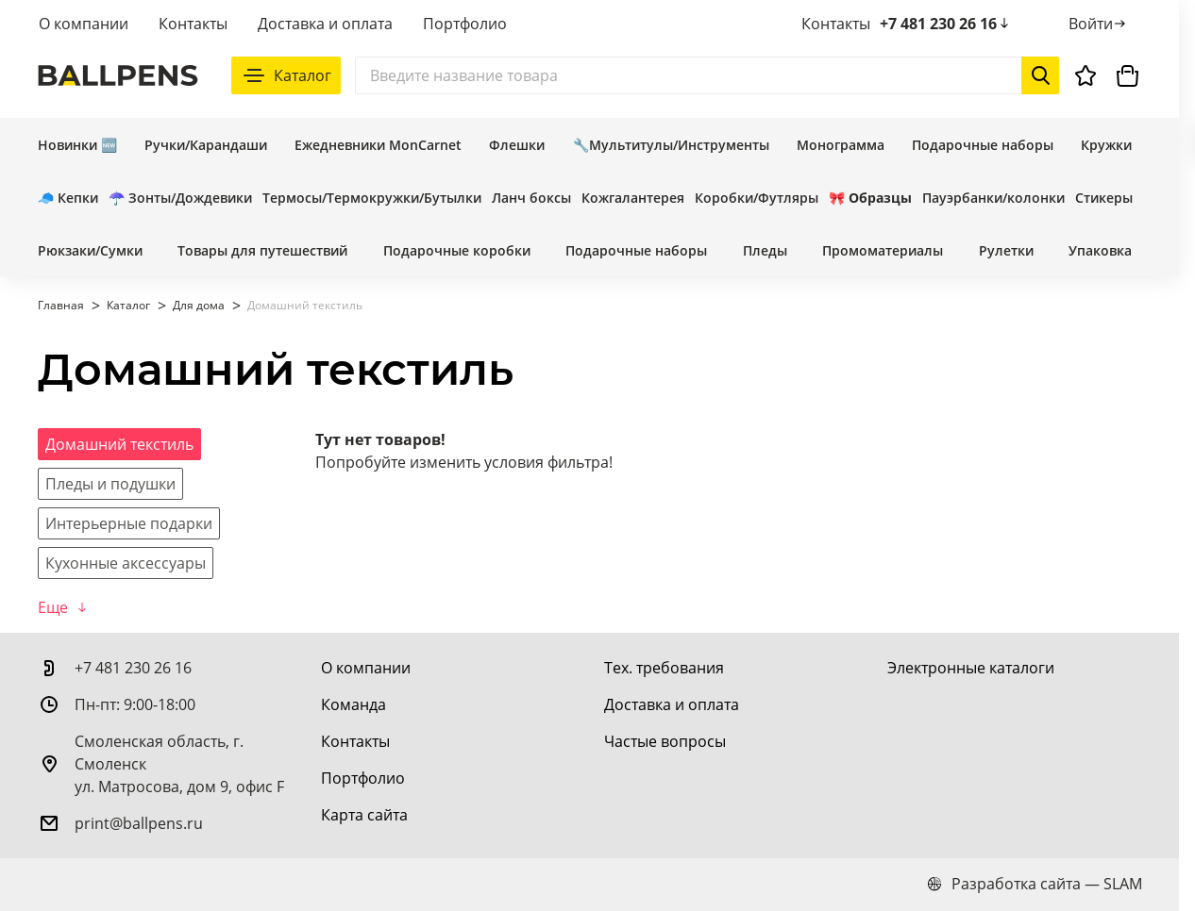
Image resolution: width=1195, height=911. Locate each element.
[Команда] (353, 704)
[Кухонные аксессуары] (125, 563)
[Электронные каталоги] (970, 667)
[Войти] (1098, 23)
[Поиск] (707, 75)
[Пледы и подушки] (110, 483)
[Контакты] (355, 741)
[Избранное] (1085, 75)
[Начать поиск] (1040, 75)
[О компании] (366, 667)
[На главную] (118, 75)
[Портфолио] (363, 778)
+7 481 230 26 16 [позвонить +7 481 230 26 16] (946, 23)
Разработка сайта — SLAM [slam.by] (1034, 883)
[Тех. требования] (664, 667)
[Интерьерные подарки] (128, 523)
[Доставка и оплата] (671, 704)
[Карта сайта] (364, 814)
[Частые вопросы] (665, 741)
